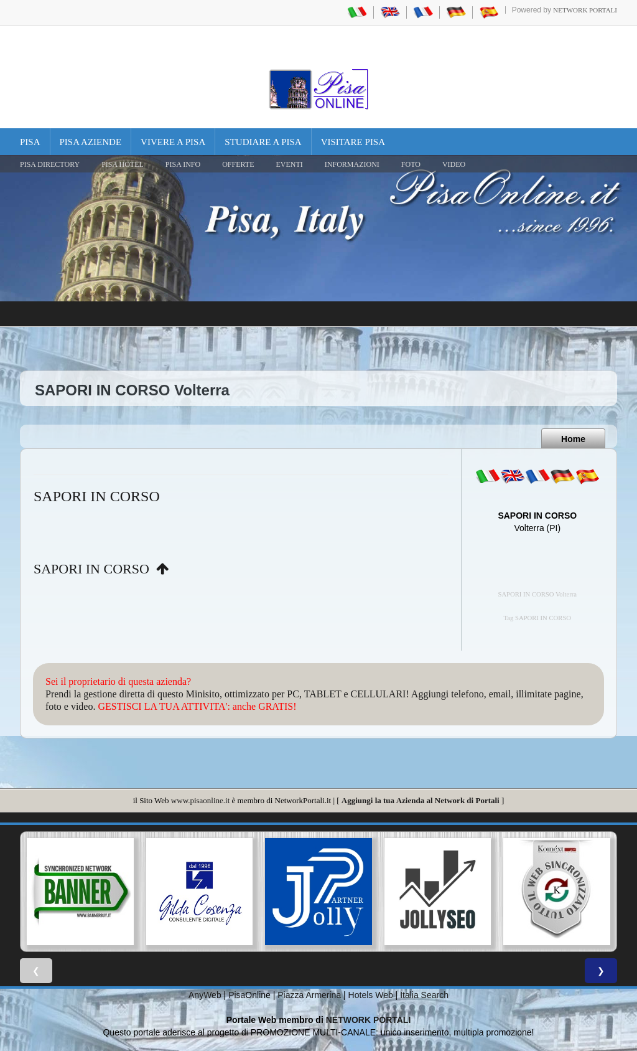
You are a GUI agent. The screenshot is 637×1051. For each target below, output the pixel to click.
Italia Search (424, 995)
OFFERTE (238, 164)
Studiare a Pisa (263, 142)
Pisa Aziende (91, 142)
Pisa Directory (50, 164)
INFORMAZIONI (352, 164)
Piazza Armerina (309, 995)
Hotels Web (370, 995)
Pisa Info (182, 164)
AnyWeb (204, 995)
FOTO (411, 164)
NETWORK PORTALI (368, 1020)
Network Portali (585, 10)
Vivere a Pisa (173, 142)
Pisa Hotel (122, 164)
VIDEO (453, 164)
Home (573, 439)
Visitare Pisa (353, 142)
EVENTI (289, 164)
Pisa (30, 142)
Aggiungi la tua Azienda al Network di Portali (421, 800)
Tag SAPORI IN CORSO (538, 618)
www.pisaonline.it (200, 800)
